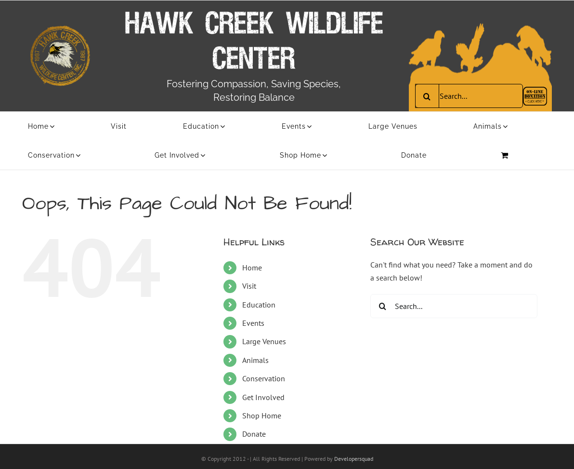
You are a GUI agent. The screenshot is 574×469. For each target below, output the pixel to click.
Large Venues (264, 341)
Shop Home (261, 415)
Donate (254, 434)
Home (252, 267)
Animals (255, 360)
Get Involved (263, 397)
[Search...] (469, 96)
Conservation (263, 378)
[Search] (427, 96)
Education (258, 304)
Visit (249, 286)
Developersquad (353, 458)
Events (253, 323)
